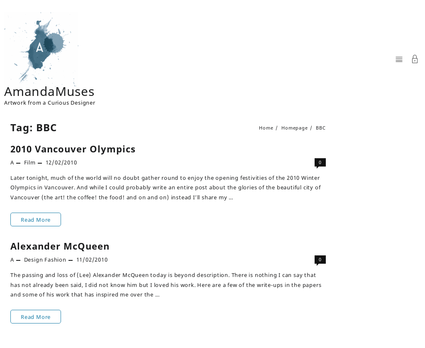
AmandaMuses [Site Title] (49, 91)
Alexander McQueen (60, 246)
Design (33, 259)
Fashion (55, 259)
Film (30, 162)
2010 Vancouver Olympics (73, 148)
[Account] (415, 60)
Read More (35, 219)
